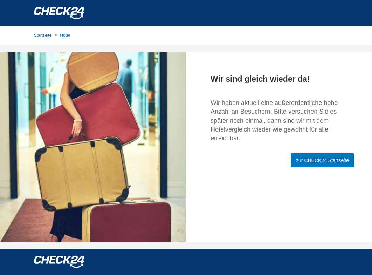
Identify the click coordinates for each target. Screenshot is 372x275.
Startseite (43, 35)
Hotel (65, 35)
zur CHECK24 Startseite (322, 160)
